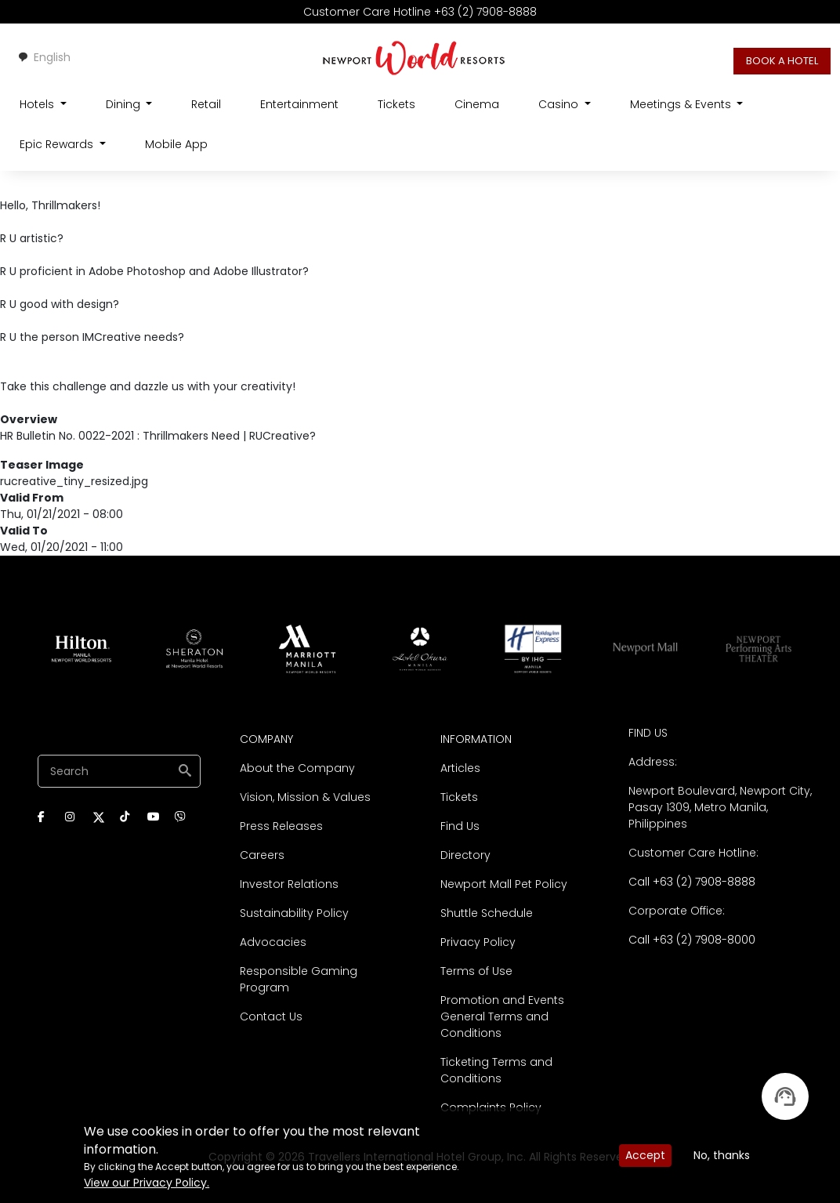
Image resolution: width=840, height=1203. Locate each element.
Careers (262, 855)
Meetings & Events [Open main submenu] (682, 104)
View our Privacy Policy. (146, 1182)
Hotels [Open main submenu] (38, 104)
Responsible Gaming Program (298, 979)
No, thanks (721, 1155)
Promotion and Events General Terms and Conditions (502, 1016)
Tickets (396, 104)
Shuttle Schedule (486, 913)
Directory (465, 855)
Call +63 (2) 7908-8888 (691, 882)
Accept (645, 1155)
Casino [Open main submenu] (559, 104)
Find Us (460, 826)
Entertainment (299, 104)
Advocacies (273, 942)
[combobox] (43, 57)
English (44, 57)
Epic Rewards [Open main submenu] (58, 144)
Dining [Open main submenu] (124, 104)
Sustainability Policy (294, 913)
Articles (460, 768)
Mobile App (176, 144)
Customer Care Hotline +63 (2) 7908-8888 (420, 12)
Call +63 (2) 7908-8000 (691, 940)
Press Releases (281, 826)
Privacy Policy (478, 942)
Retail (206, 104)
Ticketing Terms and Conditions (496, 1070)
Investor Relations (289, 884)
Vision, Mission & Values (305, 797)
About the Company (297, 768)
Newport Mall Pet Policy (503, 884)
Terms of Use (476, 971)
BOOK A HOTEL (782, 60)
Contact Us (271, 1016)
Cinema (476, 104)
